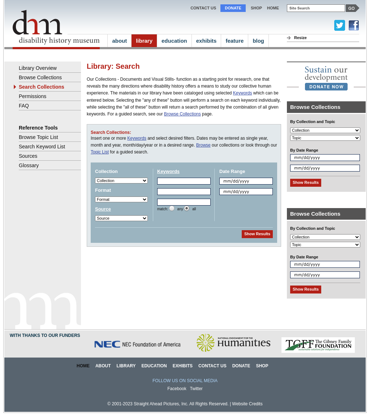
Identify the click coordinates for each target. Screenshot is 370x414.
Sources (28, 156)
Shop (256, 8)
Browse (203, 145)
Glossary (29, 165)
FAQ (24, 106)
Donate (233, 8)
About (103, 365)
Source (103, 209)
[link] (326, 78)
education (174, 41)
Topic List (100, 152)
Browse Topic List (38, 137)
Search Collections (41, 87)
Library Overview (38, 68)
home (273, 8)
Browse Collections (182, 114)
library (144, 41)
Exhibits (183, 365)
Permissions (32, 96)
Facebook (176, 388)
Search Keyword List (42, 146)
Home (83, 365)
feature (234, 41)
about (119, 41)
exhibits (206, 41)
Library (126, 365)
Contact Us (203, 8)
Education (154, 365)
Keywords (242, 93)
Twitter (196, 388)
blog (258, 41)
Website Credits (247, 403)
